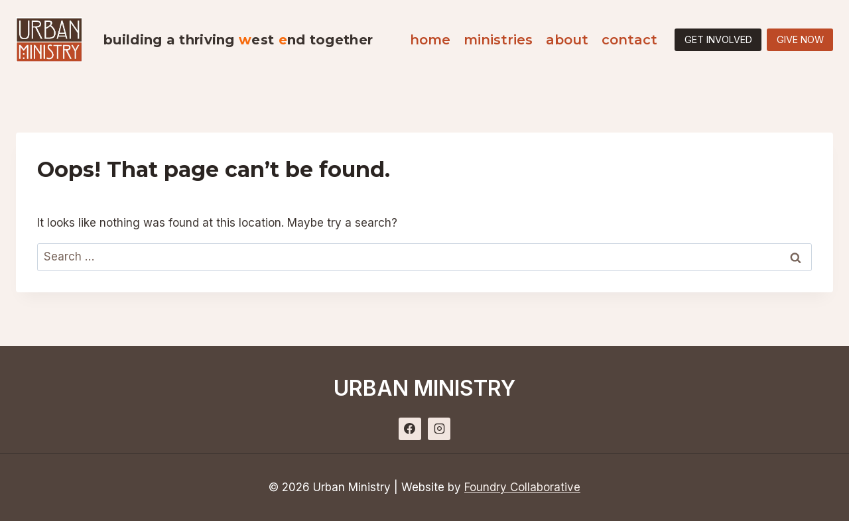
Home (430, 40)
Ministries (498, 40)
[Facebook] (410, 429)
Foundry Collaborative (522, 487)
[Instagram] (439, 429)
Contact (629, 40)
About (567, 40)
